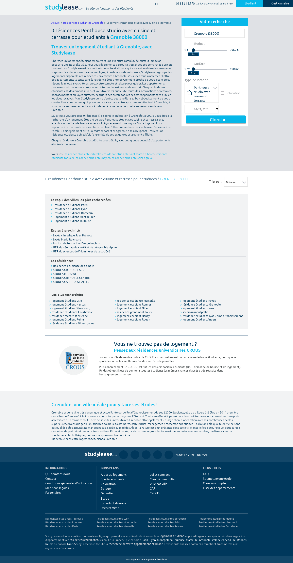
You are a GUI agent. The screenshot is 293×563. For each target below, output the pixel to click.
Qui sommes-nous (57, 474)
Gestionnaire (278, 3)
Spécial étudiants (112, 479)
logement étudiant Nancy (132, 315)
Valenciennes (220, 540)
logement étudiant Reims (66, 319)
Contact (50, 478)
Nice (70, 544)
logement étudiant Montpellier (75, 216)
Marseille (192, 540)
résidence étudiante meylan (93, 158)
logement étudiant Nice (131, 308)
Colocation (231, 93)
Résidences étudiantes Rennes (165, 526)
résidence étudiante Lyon (71, 208)
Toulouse (179, 540)
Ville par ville (158, 484)
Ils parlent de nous (113, 503)
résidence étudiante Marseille (135, 300)
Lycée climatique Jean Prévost (72, 235)
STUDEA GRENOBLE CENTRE (71, 277)
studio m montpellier (194, 312)
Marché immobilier (163, 479)
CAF (152, 488)
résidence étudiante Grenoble (200, 304)
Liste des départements (219, 488)
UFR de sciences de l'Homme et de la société (81, 251)
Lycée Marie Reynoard (67, 239)
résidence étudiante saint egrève (132, 158)
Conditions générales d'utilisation (68, 483)
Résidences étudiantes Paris (61, 526)
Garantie (107, 493)
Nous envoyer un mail (186, 455)
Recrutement (110, 508)
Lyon (153, 540)
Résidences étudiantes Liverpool (218, 522)
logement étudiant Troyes (198, 300)
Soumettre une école (217, 478)
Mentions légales (57, 488)
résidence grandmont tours (133, 312)
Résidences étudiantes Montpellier (117, 522)
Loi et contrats (160, 474)
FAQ (206, 474)
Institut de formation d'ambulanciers (76, 243)
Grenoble (205, 540)
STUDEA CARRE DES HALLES (71, 281)
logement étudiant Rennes (133, 304)
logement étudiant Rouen (132, 319)
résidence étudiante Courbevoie (71, 312)
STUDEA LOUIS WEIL (66, 274)
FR (155, 3)
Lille (233, 540)
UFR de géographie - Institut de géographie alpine (85, 247)
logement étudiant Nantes (67, 304)
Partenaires (53, 492)
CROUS (154, 493)
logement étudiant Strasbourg (69, 308)
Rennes (241, 540)
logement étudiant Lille (65, 300)
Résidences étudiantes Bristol (165, 522)
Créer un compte (214, 483)
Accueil (55, 23)
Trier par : (215, 181)
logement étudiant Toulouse (73, 220)
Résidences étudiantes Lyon (113, 518)
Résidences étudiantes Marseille (115, 526)
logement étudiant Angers (198, 319)
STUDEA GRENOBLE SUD (69, 269)
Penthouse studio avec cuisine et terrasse (202, 88)
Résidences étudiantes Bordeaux (167, 518)
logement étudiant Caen (197, 308)
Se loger (106, 488)
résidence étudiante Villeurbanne (71, 323)
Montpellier (164, 540)
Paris (145, 540)
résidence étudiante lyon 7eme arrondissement (211, 315)
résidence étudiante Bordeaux (74, 213)
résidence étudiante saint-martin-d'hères (129, 154)
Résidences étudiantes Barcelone (218, 526)
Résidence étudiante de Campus (73, 265)
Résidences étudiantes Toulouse (64, 518)
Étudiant (248, 3)
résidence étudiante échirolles (84, 154)
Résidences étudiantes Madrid (216, 518)
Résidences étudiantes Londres (63, 522)
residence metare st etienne (68, 315)
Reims (49, 544)
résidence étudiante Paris (71, 204)
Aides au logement (113, 474)
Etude (105, 498)
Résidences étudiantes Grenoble (83, 23)
